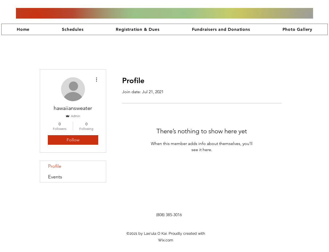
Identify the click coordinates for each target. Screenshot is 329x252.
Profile (54, 166)
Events (55, 177)
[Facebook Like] (170, 224)
